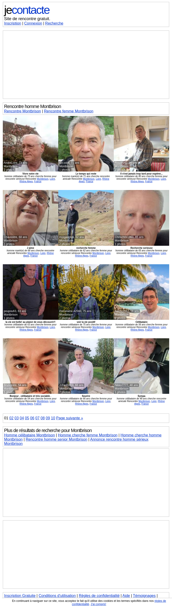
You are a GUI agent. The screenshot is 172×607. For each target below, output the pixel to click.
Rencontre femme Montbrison (68, 111)
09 (48, 418)
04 (22, 418)
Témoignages (144, 596)
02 (11, 418)
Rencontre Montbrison (22, 111)
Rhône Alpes (26, 181)
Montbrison (42, 179)
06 (32, 418)
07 (37, 418)
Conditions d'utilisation (57, 596)
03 (17, 418)
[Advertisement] (86, 64)
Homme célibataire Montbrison (29, 435)
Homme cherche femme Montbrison (87, 435)
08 (42, 418)
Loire (52, 179)
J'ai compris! (98, 604)
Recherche (54, 23)
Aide (126, 596)
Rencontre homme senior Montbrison (56, 439)
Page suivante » (69, 418)
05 (27, 418)
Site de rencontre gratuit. (27, 18)
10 (53, 418)
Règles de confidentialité (99, 596)
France (37, 181)
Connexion (33, 23)
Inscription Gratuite (20, 596)
